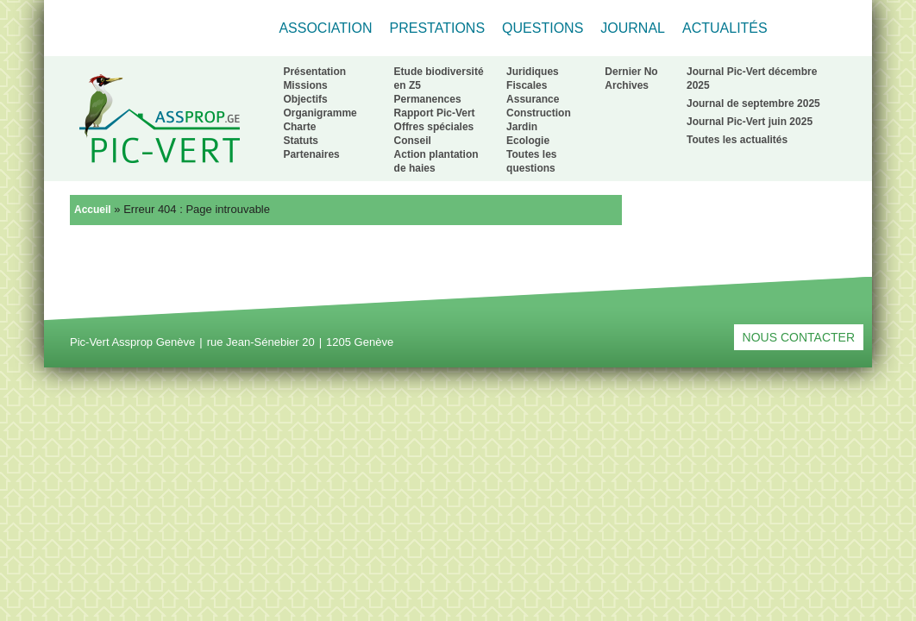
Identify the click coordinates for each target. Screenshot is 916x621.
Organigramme (319, 113)
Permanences (427, 99)
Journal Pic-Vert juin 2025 (749, 122)
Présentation (314, 72)
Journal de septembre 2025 (753, 103)
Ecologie (527, 141)
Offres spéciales (434, 127)
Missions (305, 85)
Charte (299, 127)
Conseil (412, 141)
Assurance (532, 99)
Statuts (300, 141)
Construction (538, 113)
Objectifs (305, 99)
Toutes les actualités (737, 140)
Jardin (521, 127)
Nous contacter (799, 337)
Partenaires (311, 154)
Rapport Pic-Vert (434, 113)
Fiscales (526, 85)
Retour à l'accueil (159, 118)
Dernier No (631, 72)
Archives (627, 85)
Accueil (92, 210)
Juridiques (532, 72)
